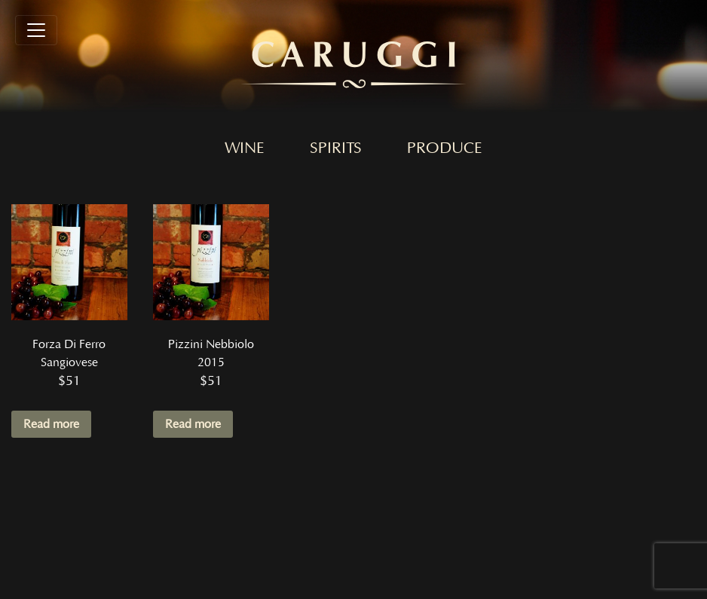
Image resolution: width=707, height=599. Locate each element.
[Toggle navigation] (36, 30)
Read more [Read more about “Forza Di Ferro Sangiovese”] (51, 424)
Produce (444, 148)
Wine (245, 148)
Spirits (336, 148)
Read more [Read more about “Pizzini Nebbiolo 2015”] (193, 424)
